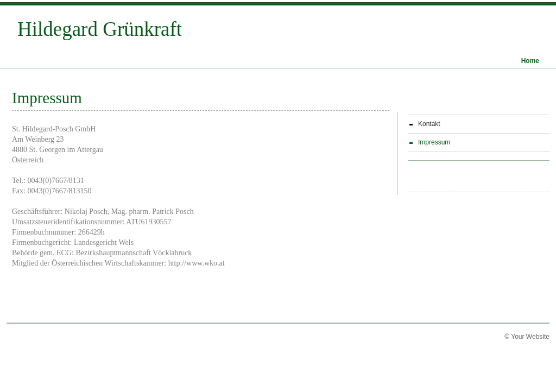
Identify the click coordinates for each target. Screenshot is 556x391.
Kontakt (429, 124)
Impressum (434, 142)
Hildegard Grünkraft (99, 24)
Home (530, 61)
